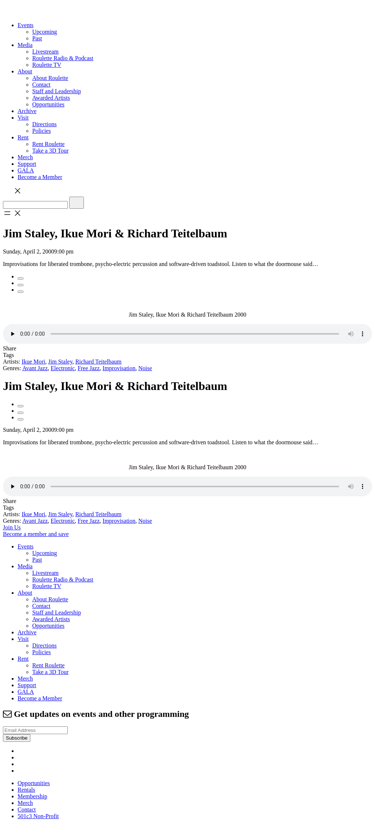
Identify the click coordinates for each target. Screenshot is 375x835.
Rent (23, 137)
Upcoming (44, 32)
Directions (44, 124)
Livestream (45, 51)
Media (25, 45)
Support (27, 164)
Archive (27, 111)
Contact (41, 84)
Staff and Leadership (56, 91)
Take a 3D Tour (50, 150)
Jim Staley (60, 361)
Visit (23, 117)
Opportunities (48, 104)
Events (26, 25)
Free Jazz (89, 368)
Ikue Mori (33, 361)
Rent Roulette (48, 144)
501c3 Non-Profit (38, 816)
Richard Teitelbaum (98, 361)
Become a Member (40, 177)
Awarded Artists (51, 98)
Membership (32, 796)
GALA (26, 170)
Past (37, 38)
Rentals (26, 790)
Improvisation (119, 368)
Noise (145, 368)
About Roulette (50, 78)
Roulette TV (46, 65)
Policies (41, 131)
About (25, 71)
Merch (25, 157)
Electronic (63, 368)
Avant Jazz (35, 368)
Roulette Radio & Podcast (62, 58)
